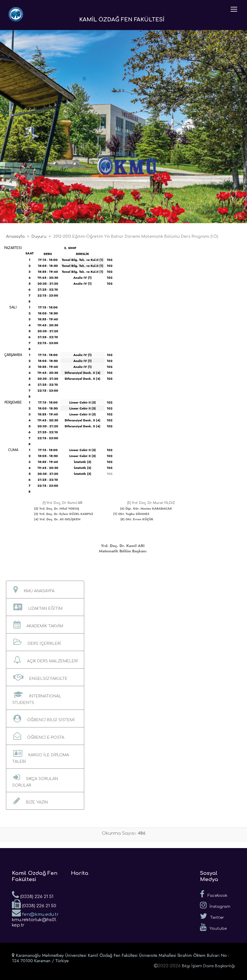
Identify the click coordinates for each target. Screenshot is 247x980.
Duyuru (39, 236)
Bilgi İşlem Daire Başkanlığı (208, 966)
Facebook (213, 894)
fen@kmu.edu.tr (35, 912)
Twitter (212, 916)
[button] (45, 589)
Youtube (213, 927)
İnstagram (215, 905)
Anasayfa (15, 236)
